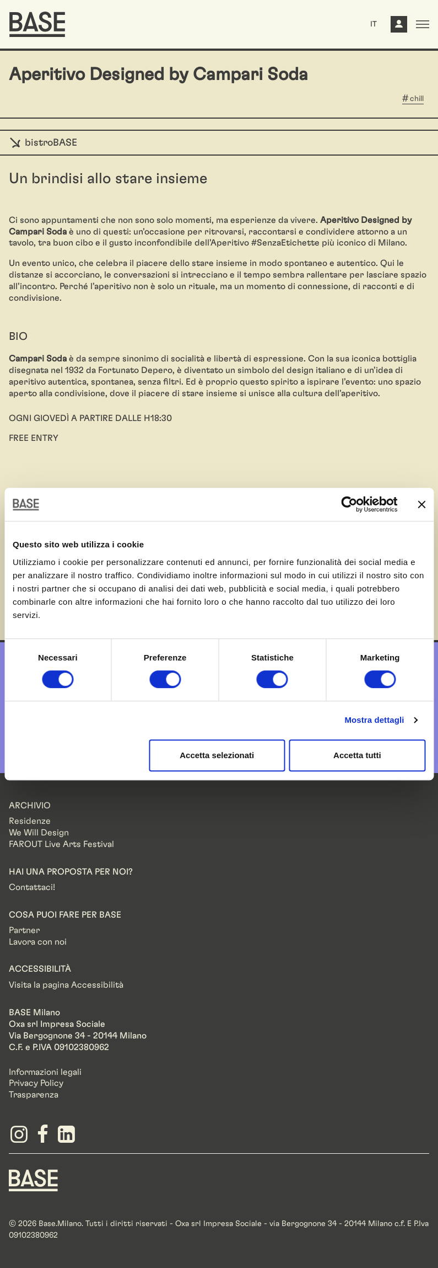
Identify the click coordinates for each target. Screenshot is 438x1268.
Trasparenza (33, 1094)
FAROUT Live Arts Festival (61, 844)
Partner (24, 930)
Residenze (30, 821)
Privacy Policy (36, 1083)
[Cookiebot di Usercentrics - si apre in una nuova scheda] (349, 504)
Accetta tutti (357, 755)
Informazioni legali (45, 1072)
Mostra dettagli (374, 719)
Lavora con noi (38, 941)
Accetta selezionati (217, 755)
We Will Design (39, 832)
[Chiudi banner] (421, 504)
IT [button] (373, 24)
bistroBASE (43, 143)
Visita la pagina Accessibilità (66, 985)
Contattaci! (32, 887)
